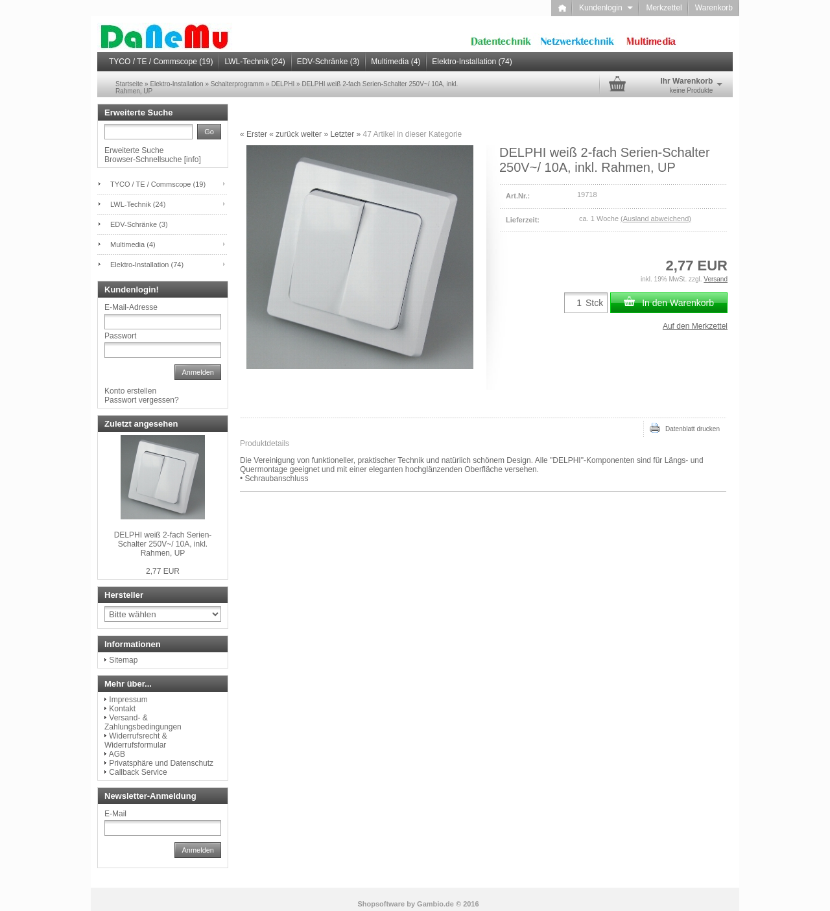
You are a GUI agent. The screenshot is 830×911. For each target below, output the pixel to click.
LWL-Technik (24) (254, 61)
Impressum (128, 699)
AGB (117, 754)
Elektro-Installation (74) (472, 61)
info (192, 159)
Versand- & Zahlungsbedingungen (143, 722)
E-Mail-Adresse (131, 307)
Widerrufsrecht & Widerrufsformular (135, 740)
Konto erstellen (130, 391)
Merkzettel (664, 7)
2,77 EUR (163, 571)
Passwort (120, 335)
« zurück (283, 134)
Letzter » (345, 134)
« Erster (253, 134)
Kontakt (122, 708)
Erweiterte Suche (133, 150)
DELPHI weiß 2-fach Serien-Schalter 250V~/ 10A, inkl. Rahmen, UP (163, 544)
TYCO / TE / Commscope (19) (161, 61)
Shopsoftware (381, 904)
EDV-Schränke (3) (328, 61)
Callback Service (138, 772)
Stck (594, 303)
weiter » (314, 134)
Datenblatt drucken (685, 428)
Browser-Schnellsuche (143, 159)
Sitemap (123, 660)
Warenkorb (714, 7)
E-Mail (115, 813)
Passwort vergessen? (141, 400)
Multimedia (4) (395, 61)
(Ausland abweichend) (656, 218)
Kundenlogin (606, 7)
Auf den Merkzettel (695, 326)
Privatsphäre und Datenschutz (161, 763)
